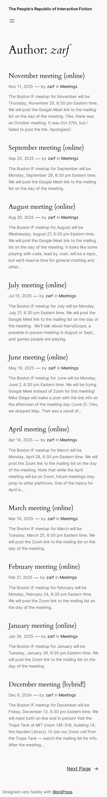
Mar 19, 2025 (21, 518)
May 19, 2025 (21, 367)
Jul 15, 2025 (20, 295)
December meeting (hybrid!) (47, 684)
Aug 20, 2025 (21, 217)
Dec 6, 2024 (20, 694)
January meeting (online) (42, 626)
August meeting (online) (42, 207)
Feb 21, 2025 (21, 577)
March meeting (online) (41, 508)
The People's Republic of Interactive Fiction (50, 8)
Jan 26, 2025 (21, 636)
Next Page (82, 768)
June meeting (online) (38, 357)
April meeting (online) (39, 429)
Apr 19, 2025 (21, 439)
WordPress (62, 791)
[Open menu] (12, 20)
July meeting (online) (37, 285)
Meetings (68, 86)
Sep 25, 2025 (21, 158)
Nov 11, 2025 (21, 86)
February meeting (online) (44, 567)
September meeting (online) (46, 148)
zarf (50, 86)
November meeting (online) (47, 76)
